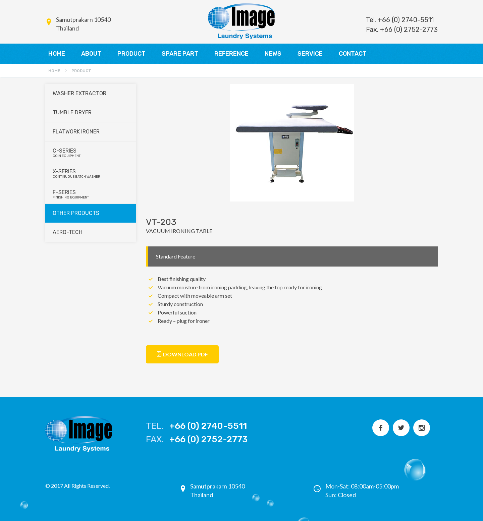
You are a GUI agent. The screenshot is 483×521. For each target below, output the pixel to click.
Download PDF (182, 354)
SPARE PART (180, 53)
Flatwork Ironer (76, 131)
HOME (56, 53)
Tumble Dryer (72, 112)
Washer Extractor (79, 93)
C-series (91, 153)
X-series (91, 173)
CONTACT (353, 53)
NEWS (273, 53)
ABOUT (91, 53)
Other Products (76, 213)
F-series (91, 194)
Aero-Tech (68, 232)
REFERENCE (231, 53)
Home (54, 70)
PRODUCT (131, 53)
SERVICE (310, 53)
